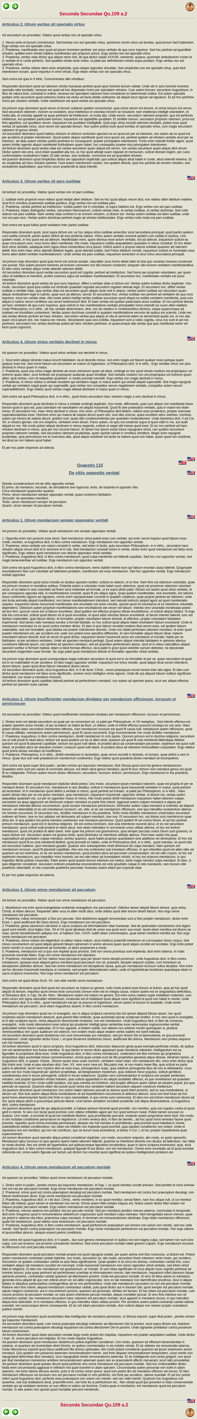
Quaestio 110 (90, 465)
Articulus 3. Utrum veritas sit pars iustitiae (41, 181)
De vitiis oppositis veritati (94, 473)
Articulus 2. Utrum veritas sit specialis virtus (43, 24)
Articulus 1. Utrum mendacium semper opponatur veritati (55, 520)
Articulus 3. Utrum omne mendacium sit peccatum (48, 889)
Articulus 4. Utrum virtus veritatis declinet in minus (49, 341)
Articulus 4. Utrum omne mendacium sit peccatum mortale (56, 1167)
